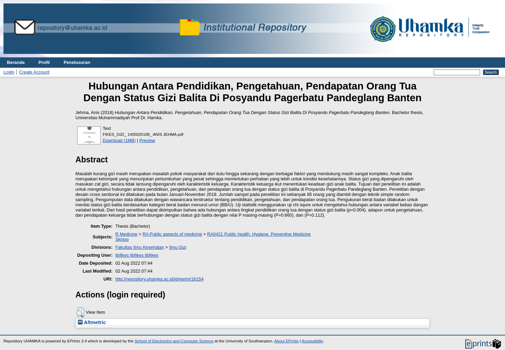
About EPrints (286, 341)
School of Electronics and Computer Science (174, 341)
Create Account (34, 72)
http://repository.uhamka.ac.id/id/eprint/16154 (159, 279)
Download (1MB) (119, 140)
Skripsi (121, 239)
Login (8, 72)
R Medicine (126, 234)
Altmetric (92, 322)
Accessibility (312, 341)
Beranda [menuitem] (16, 62)
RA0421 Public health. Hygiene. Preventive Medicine (259, 234)
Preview (147, 140)
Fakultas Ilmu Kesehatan (139, 247)
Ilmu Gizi (177, 247)
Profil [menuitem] (44, 62)
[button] (80, 312)
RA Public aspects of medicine (172, 234)
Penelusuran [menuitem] (77, 62)
